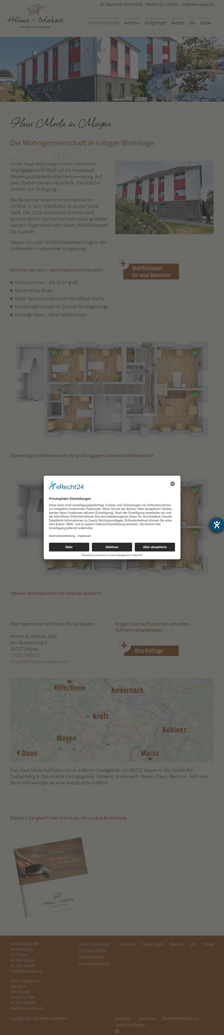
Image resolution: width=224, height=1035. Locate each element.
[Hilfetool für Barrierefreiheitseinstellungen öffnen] (217, 525)
